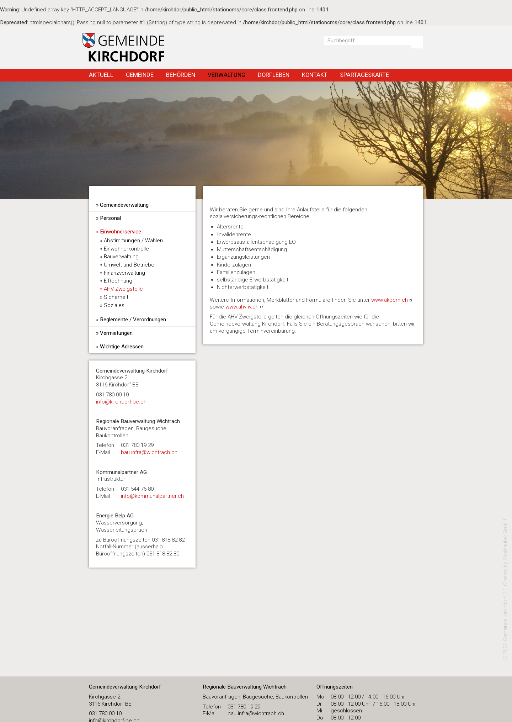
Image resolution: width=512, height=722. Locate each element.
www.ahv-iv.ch (241, 307)
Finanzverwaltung (124, 273)
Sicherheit (116, 297)
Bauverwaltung (121, 256)
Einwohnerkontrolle (126, 249)
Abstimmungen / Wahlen (133, 240)
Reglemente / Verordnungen (133, 319)
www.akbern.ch (389, 300)
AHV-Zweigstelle (123, 289)
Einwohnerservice (120, 231)
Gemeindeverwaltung (124, 205)
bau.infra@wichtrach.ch (149, 452)
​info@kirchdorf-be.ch (121, 402)
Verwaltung (226, 74)
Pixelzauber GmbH (505, 539)
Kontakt (314, 74)
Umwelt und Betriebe (129, 265)
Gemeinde (140, 74)
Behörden (180, 74)
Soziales (114, 305)
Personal (110, 218)
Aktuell (101, 74)
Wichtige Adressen (122, 346)
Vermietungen (116, 333)
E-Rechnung (118, 281)
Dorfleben (273, 74)
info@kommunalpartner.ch (152, 496)
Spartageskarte (364, 74)
